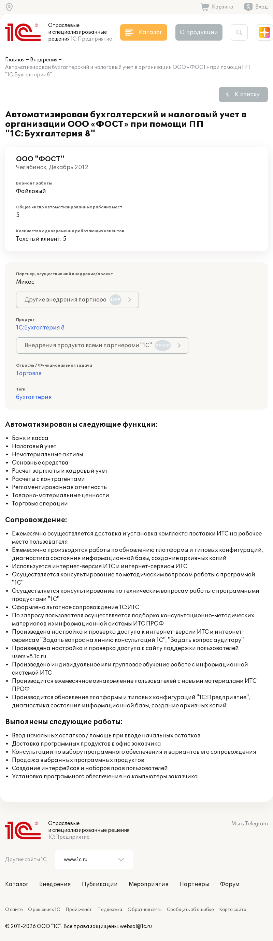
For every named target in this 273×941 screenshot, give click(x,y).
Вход (261, 7)
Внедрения (43, 60)
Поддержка (109, 909)
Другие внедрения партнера (73, 299)
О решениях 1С (44, 909)
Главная (15, 60)
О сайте (14, 909)
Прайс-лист (79, 909)
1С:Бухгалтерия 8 (40, 327)
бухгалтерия (34, 397)
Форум (229, 884)
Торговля (29, 373)
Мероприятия (149, 884)
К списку (247, 94)
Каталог (16, 884)
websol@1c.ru (136, 926)
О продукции (199, 32)
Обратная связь (144, 909)
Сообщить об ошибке (190, 909)
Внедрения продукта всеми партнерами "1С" (98, 345)
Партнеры (194, 884)
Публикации (100, 884)
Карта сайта (232, 909)
